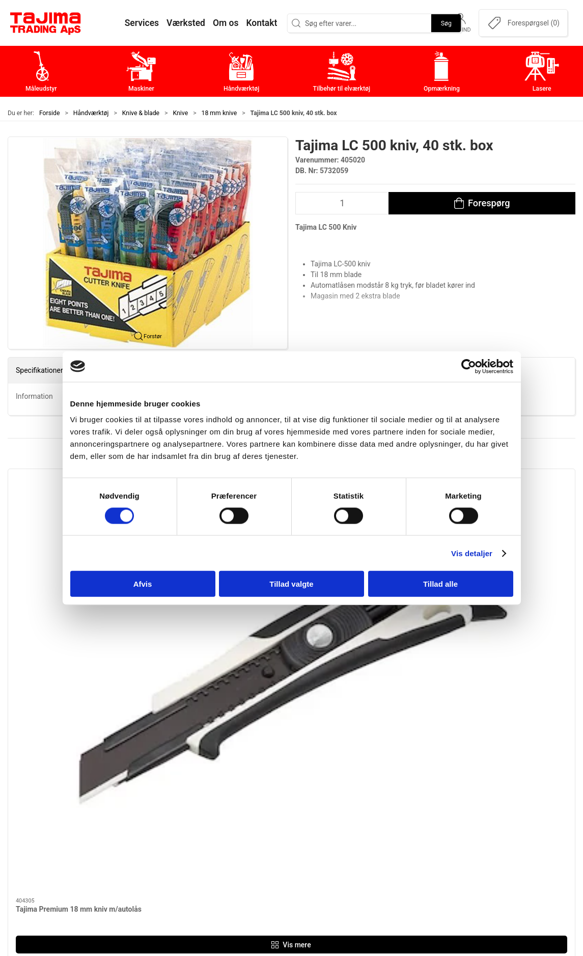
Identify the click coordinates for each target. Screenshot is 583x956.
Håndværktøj (91, 113)
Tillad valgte (291, 584)
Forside (49, 113)
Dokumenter (428, 831)
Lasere (228, 847)
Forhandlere (427, 847)
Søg (446, 22)
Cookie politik (430, 863)
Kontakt (419, 784)
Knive (180, 113)
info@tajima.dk (134, 839)
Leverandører (429, 816)
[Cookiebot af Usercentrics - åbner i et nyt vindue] (468, 366)
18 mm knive (219, 113)
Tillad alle (440, 584)
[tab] (274, 657)
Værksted (423, 800)
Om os (417, 768)
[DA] (46, 23)
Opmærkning (239, 831)
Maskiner (232, 784)
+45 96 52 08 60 (135, 829)
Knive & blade (140, 113)
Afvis (142, 584)
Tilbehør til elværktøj (253, 816)
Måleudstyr (236, 768)
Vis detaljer (471, 553)
